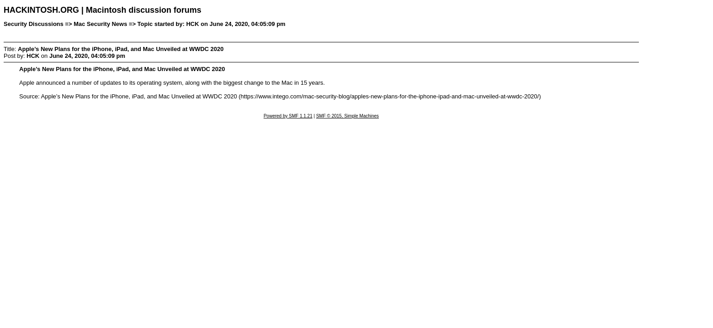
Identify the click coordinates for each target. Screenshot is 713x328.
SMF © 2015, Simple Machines (347, 115)
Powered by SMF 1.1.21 (288, 115)
